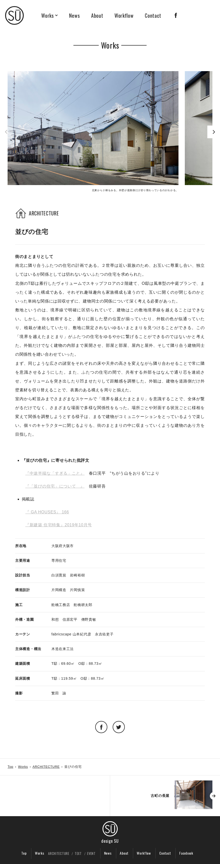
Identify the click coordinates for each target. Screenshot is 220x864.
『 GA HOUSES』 (43, 512)
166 (65, 512)
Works (47, 15)
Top (10, 767)
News (74, 15)
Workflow (124, 15)
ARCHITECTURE (45, 767)
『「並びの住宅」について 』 (55, 486)
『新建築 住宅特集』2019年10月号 (58, 525)
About (97, 15)
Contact (153, 15)
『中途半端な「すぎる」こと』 (55, 473)
